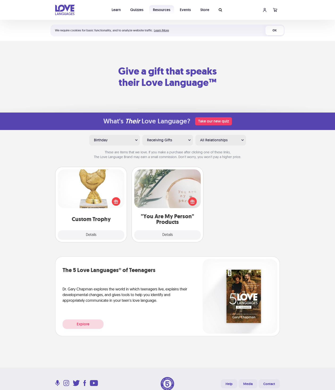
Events (185, 9)
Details (91, 235)
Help (229, 384)
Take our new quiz (213, 121)
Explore (83, 324)
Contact (269, 384)
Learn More (161, 30)
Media (248, 384)
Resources (161, 9)
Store (204, 9)
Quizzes (136, 9)
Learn (116, 9)
